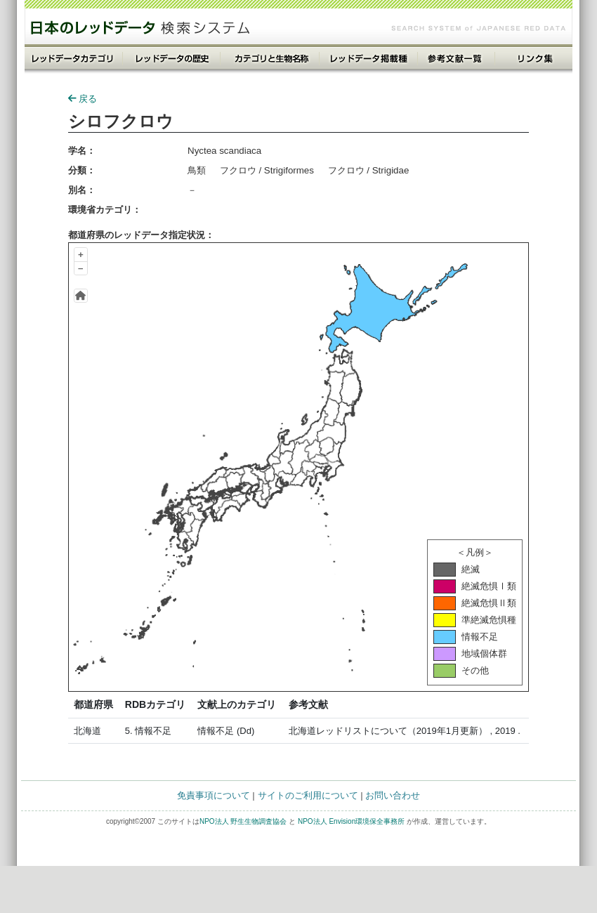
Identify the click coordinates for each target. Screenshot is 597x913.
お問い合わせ (392, 795)
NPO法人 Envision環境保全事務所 (351, 821)
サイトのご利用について (308, 795)
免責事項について (213, 795)
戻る (82, 98)
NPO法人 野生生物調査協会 (243, 821)
